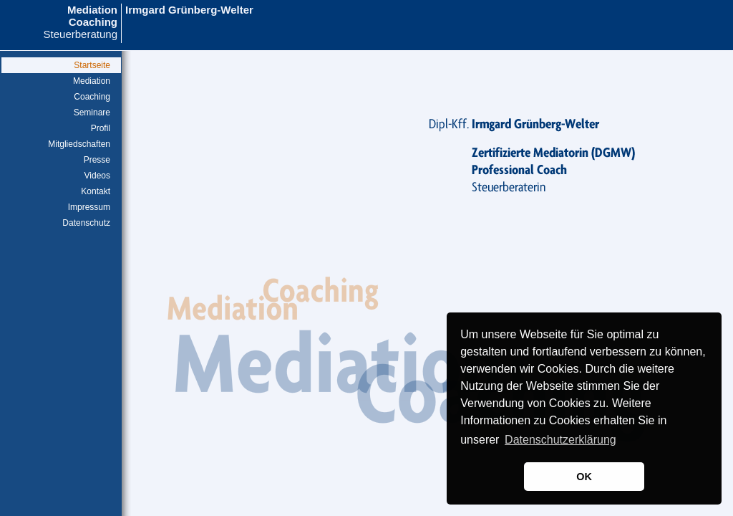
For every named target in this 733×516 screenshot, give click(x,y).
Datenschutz (86, 223)
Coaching (92, 97)
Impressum (89, 207)
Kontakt (95, 191)
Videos (97, 176)
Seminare (92, 113)
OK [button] (584, 476)
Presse (97, 160)
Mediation (91, 81)
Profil (100, 128)
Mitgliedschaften (79, 144)
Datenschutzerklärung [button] (560, 440)
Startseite (92, 65)
